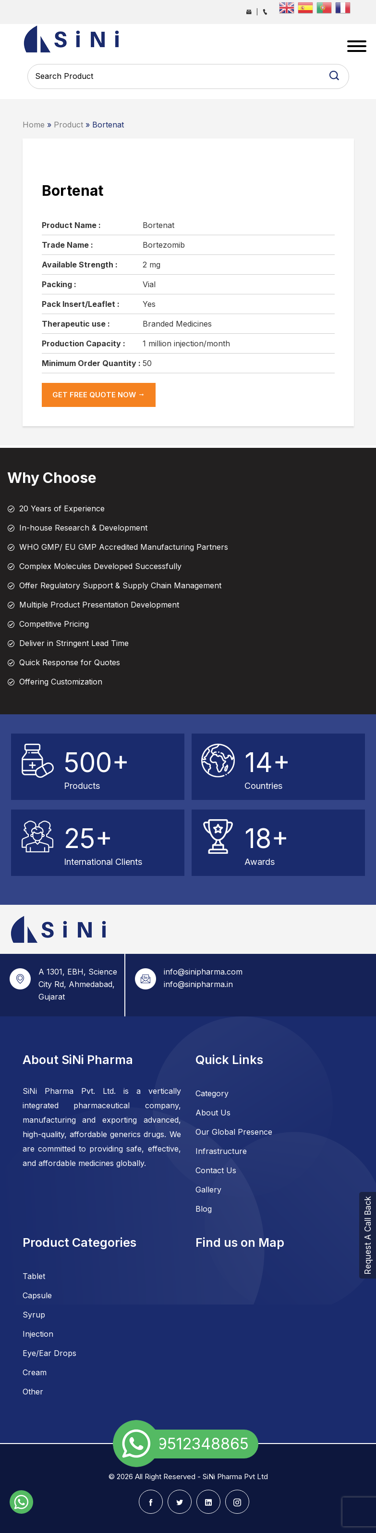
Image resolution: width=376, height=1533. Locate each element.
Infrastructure (221, 1151)
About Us (212, 1112)
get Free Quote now (98, 394)
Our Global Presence (233, 1132)
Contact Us (215, 1170)
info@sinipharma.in (198, 984)
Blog (203, 1209)
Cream (35, 1372)
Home (34, 124)
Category (212, 1093)
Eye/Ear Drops (49, 1353)
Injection (38, 1334)
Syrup (34, 1314)
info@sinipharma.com (203, 971)
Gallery (208, 1189)
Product (68, 124)
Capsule (37, 1295)
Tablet (34, 1276)
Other (33, 1391)
